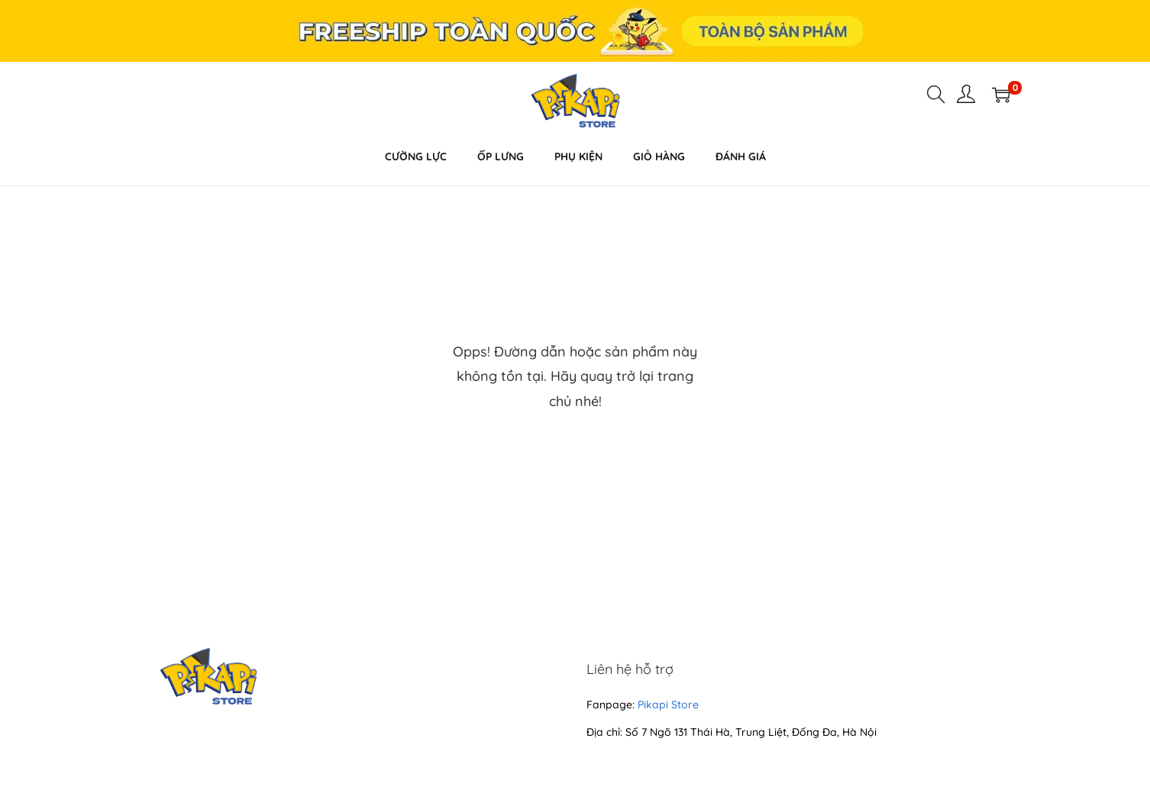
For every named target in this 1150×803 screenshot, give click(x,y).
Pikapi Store (668, 704)
